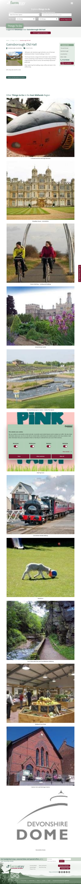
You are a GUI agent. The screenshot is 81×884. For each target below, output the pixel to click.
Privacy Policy (23, 880)
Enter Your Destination (48, 12)
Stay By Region (33, 867)
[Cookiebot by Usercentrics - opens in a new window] (66, 426)
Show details (66, 451)
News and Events (42, 865)
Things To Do (14, 40)
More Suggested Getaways (40, 32)
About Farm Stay (42, 867)
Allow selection (40, 456)
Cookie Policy (32, 880)
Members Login (65, 867)
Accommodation (33, 865)
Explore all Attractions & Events (16, 77)
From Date (12, 19)
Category (11, 12)
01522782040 (64, 59)
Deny (19, 456)
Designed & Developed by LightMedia (61, 880)
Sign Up (62, 860)
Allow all (62, 456)
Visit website (66, 63)
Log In (49, 880)
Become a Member (64, 865)
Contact (43, 880)
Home (7, 40)
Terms (38, 880)
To (37, 19)
